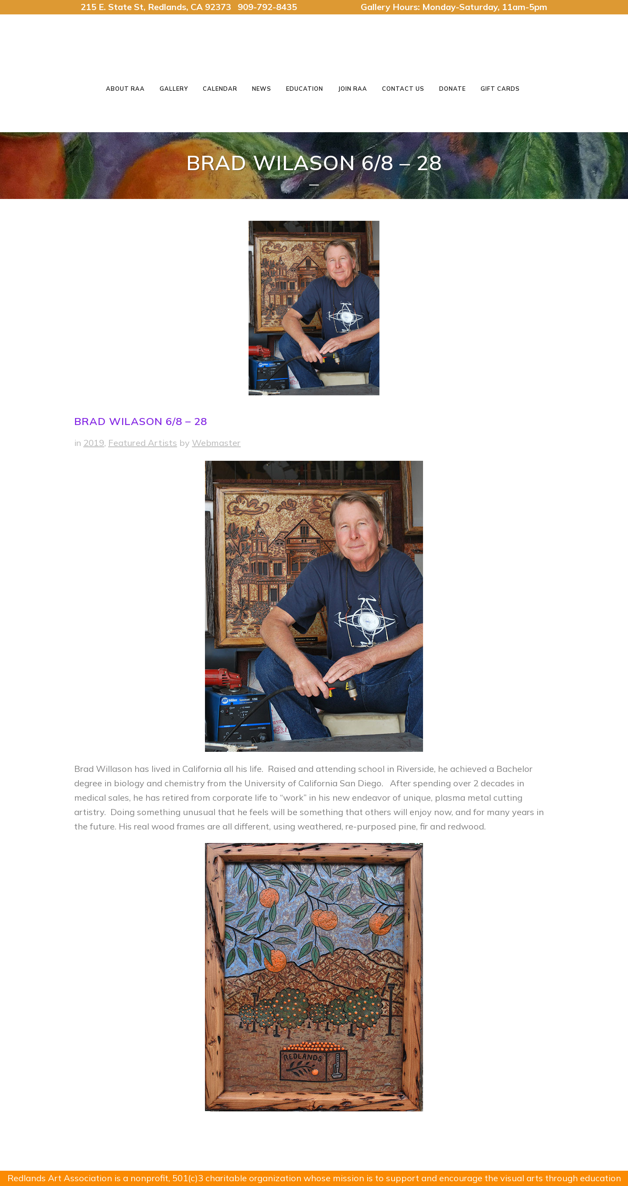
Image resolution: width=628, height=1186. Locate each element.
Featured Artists (142, 442)
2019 (93, 442)
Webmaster (216, 442)
